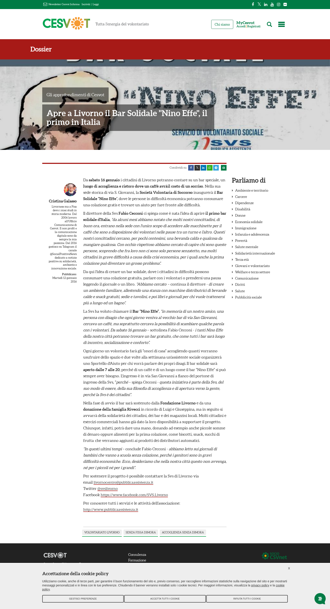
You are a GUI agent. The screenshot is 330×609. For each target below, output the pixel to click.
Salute (240, 292)
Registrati (253, 26)
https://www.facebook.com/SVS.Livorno (136, 495)
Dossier (53, 49)
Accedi (241, 26)
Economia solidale (249, 223)
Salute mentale (246, 248)
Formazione (140, 561)
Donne (240, 216)
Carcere (241, 197)
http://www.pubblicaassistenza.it (112, 510)
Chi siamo (222, 24)
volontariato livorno (102, 533)
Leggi (96, 4)
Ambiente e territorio (251, 191)
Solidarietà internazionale (255, 254)
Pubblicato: (69, 275)
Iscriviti (86, 4)
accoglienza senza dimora (183, 533)
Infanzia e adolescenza (252, 235)
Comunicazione (247, 279)
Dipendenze (244, 204)
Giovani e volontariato (252, 267)
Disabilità (242, 210)
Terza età (242, 260)
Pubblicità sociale (248, 298)
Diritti (240, 285)
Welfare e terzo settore (252, 273)
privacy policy (260, 587)
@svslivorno (108, 489)
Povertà (241, 241)
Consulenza (140, 555)
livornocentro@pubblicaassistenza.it (125, 483)
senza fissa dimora (141, 533)
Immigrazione (245, 229)
